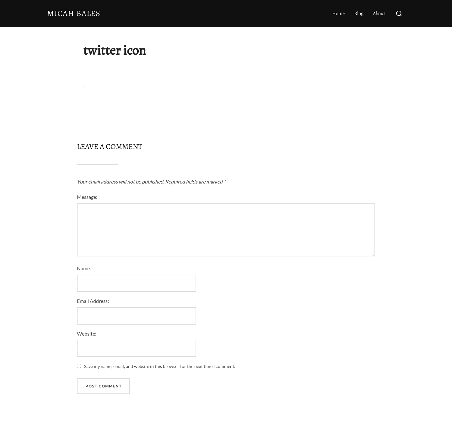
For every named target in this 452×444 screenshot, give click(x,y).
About (379, 13)
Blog (358, 13)
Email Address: (93, 301)
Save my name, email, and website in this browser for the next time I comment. (159, 366)
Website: (86, 334)
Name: (84, 268)
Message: (87, 197)
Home (338, 13)
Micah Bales (73, 13)
